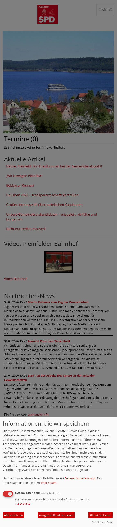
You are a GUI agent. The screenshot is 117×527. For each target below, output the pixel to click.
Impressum (48, 483)
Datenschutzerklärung (80, 478)
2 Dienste (22, 503)
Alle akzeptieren (100, 515)
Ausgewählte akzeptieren (56, 515)
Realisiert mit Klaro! (102, 522)
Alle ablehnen (13, 515)
